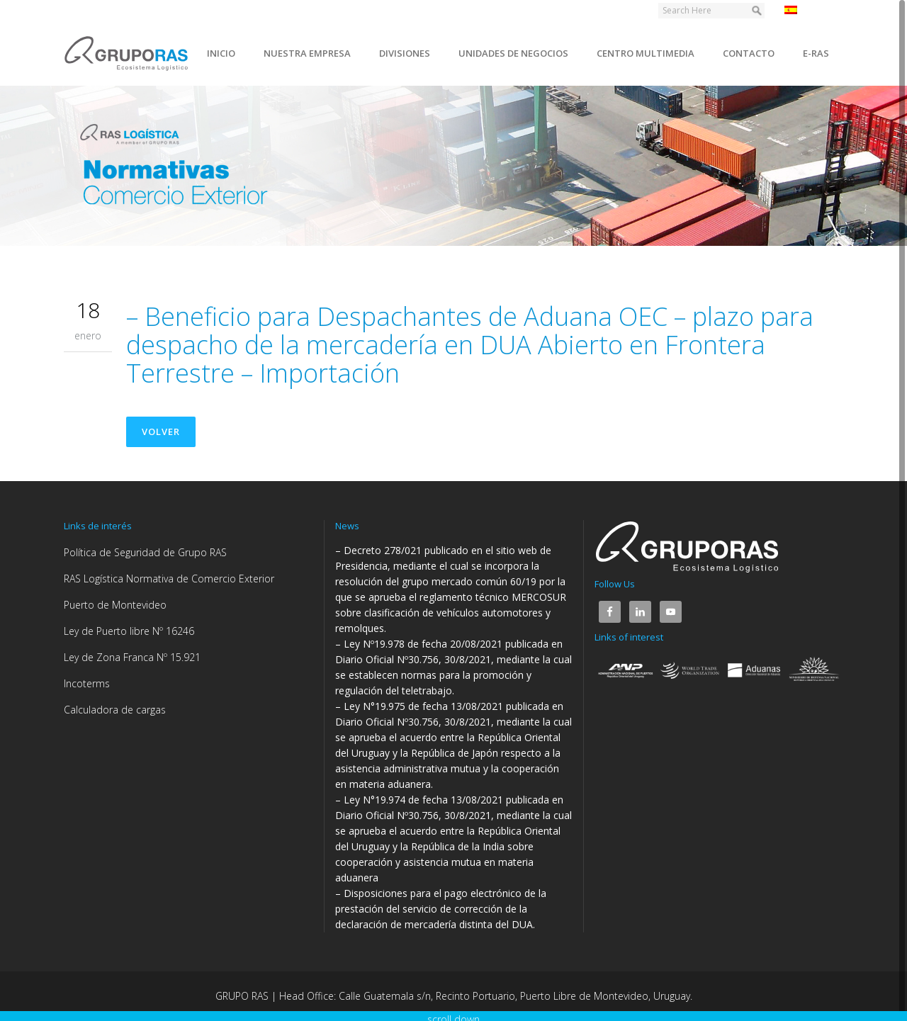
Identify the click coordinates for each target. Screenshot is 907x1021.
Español (810, 10)
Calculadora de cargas (115, 709)
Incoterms (87, 683)
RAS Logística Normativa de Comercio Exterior (169, 578)
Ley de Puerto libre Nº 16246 (129, 631)
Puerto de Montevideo (115, 604)
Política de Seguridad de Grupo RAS (145, 552)
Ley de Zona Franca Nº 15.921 (132, 657)
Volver (161, 431)
